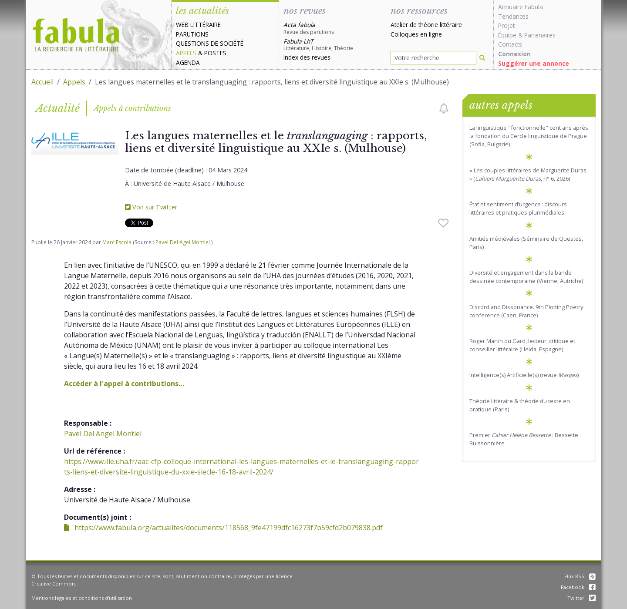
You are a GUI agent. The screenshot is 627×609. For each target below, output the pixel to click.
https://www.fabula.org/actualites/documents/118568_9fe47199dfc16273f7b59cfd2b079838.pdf (223, 527)
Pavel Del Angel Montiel (103, 433)
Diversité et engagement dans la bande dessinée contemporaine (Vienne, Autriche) (526, 277)
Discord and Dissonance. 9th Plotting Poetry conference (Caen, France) (526, 311)
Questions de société (209, 43)
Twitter (581, 598)
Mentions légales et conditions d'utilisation (81, 598)
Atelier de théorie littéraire (426, 24)
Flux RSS (580, 576)
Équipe (507, 35)
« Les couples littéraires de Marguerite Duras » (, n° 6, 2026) (528, 174)
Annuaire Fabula (520, 7)
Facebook (578, 587)
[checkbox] (443, 108)
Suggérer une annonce (533, 63)
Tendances (513, 16)
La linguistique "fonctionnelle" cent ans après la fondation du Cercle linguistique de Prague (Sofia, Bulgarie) (528, 136)
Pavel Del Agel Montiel (183, 242)
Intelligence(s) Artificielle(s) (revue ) (524, 375)
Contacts (510, 44)
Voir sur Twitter (151, 207)
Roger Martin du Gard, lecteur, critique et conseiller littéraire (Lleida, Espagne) (522, 345)
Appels (186, 53)
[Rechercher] (482, 57)
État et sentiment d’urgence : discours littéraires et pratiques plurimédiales (518, 208)
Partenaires (540, 35)
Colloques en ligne (416, 34)
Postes (215, 53)
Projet (506, 25)
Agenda (188, 62)
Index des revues (306, 57)
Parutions (192, 34)
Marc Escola (116, 242)
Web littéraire (198, 24)
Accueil (42, 82)
